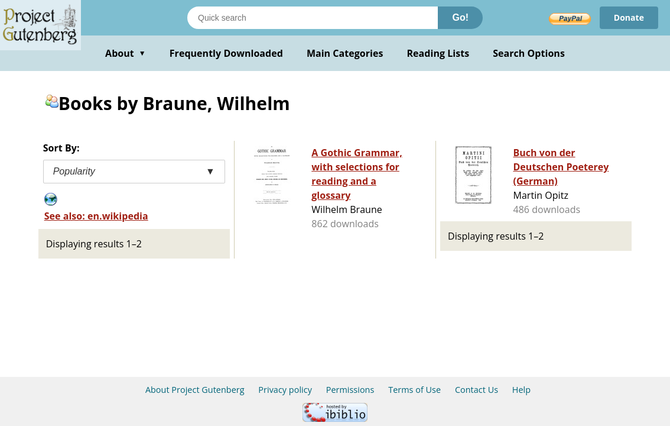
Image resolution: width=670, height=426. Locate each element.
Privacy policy (285, 389)
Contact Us (476, 389)
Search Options (529, 53)
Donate (629, 17)
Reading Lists (438, 53)
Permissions (350, 389)
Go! (460, 17)
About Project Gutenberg (195, 389)
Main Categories (345, 53)
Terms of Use (414, 389)
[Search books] (312, 18)
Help (521, 389)
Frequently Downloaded (226, 53)
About (125, 53)
